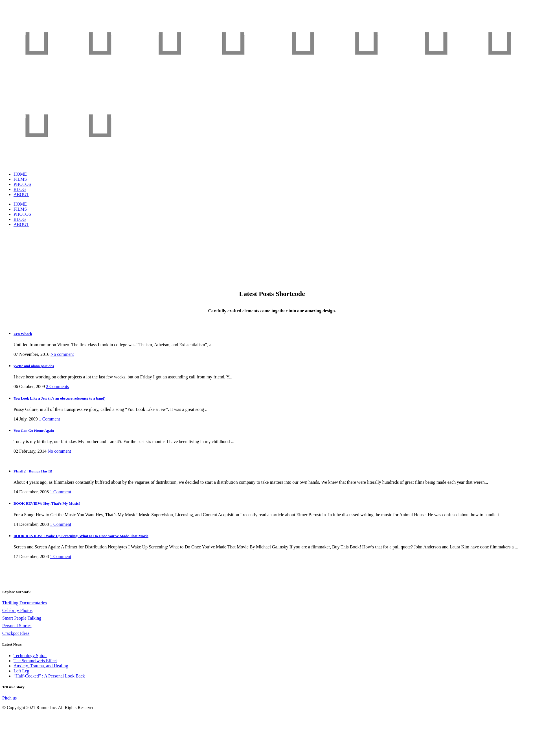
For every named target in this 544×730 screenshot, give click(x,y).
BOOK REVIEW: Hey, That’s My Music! (47, 503)
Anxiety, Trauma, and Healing (41, 665)
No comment (59, 451)
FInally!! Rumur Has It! (33, 471)
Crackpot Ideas (15, 633)
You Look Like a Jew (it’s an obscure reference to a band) (60, 398)
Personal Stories (17, 625)
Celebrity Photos (17, 610)
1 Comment (49, 419)
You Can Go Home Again (34, 430)
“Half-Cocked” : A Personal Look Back (49, 676)
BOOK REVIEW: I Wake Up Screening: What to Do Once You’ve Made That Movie (81, 536)
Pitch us (9, 698)
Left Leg (21, 670)
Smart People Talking (21, 618)
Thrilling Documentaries (24, 602)
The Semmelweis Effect (35, 660)
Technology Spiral (30, 655)
